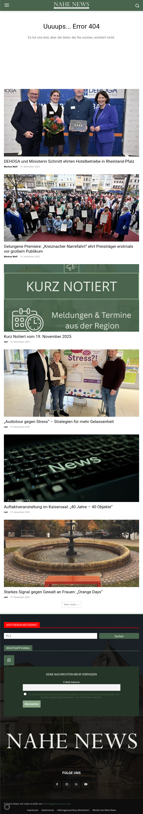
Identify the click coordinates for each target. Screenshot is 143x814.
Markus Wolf (10, 166)
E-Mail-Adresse (71, 682)
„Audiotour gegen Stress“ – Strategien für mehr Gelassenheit (59, 421)
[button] (7, 807)
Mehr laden (71, 604)
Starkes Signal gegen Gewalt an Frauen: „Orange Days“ (53, 592)
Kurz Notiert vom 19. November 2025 (37, 336)
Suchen (119, 636)
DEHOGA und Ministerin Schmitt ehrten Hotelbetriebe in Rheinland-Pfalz (69, 161)
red (5, 341)
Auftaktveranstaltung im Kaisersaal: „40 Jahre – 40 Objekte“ (58, 507)
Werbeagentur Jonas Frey (57, 803)
